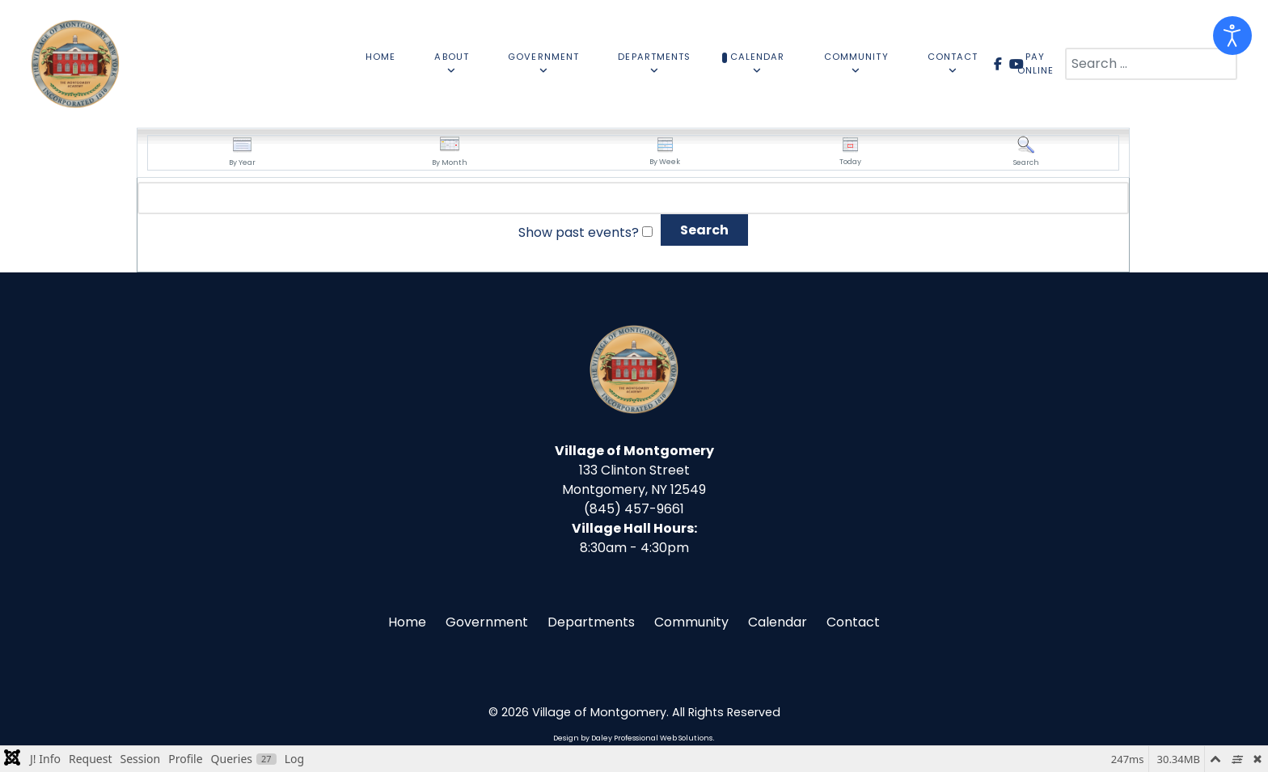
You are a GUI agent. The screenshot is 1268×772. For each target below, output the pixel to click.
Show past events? (578, 232)
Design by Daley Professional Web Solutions (632, 738)
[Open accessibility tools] (1232, 35)
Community (691, 622)
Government (487, 622)
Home (407, 622)
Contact (853, 622)
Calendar (777, 622)
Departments (591, 622)
